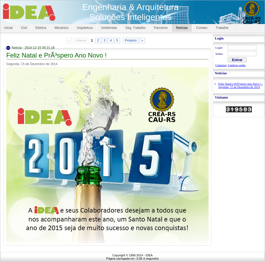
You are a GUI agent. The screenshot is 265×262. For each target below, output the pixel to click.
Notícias (182, 28)
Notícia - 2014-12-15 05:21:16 (33, 48)
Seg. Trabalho (135, 28)
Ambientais (109, 28)
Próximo (131, 40)
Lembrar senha (237, 65)
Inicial (8, 28)
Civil (24, 28)
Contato (202, 28)
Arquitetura (85, 28)
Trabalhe (222, 28)
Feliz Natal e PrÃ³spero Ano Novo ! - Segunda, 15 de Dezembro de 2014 (240, 85)
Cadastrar (221, 65)
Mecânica (61, 28)
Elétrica (40, 28)
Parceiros (161, 28)
